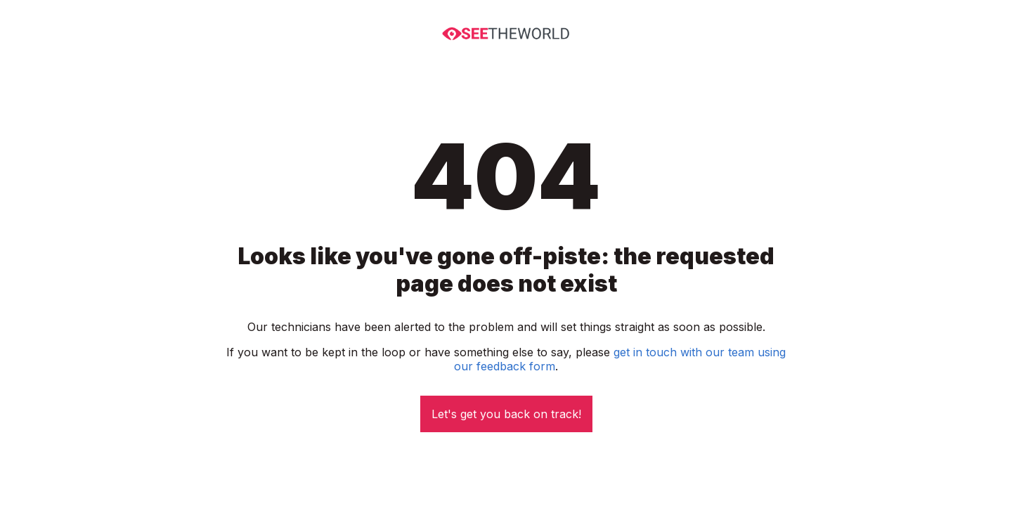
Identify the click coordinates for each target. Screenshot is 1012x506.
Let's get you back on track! (506, 414)
